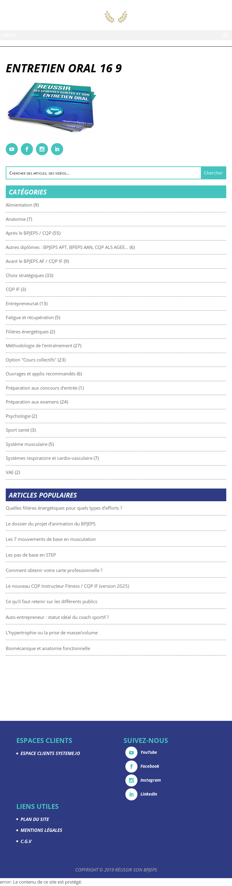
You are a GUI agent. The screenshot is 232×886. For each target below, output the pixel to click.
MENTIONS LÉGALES (41, 830)
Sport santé (45, 430)
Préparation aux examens (60, 402)
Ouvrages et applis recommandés (69, 374)
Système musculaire (55, 444)
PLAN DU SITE (35, 819)
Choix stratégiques (53, 275)
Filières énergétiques (55, 332)
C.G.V (26, 841)
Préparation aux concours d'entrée (69, 388)
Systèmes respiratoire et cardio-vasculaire (77, 458)
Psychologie (46, 416)
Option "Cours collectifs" (59, 360)
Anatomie (44, 219)
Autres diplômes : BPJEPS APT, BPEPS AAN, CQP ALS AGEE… (95, 247)
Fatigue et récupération (58, 317)
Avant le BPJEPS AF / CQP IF (62, 261)
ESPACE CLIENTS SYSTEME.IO (50, 753)
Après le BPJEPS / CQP (56, 233)
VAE (38, 472)
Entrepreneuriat (50, 303)
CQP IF (41, 289)
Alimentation (47, 205)
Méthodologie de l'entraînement (67, 345)
